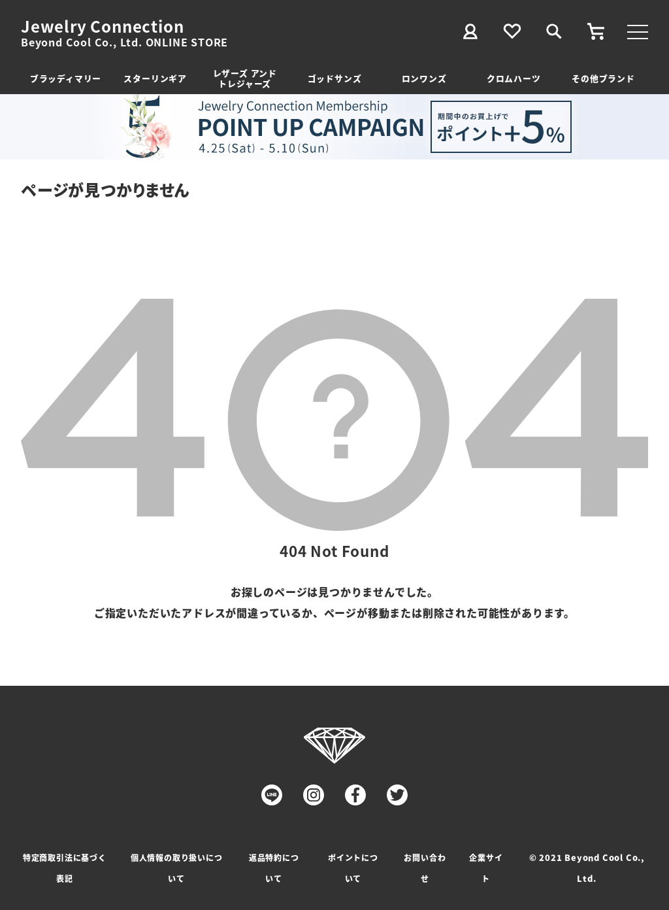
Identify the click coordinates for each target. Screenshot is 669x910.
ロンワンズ (424, 78)
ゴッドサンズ (335, 78)
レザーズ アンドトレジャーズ (245, 78)
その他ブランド (603, 78)
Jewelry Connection (102, 26)
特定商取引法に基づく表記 (64, 868)
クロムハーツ (514, 78)
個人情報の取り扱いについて (177, 868)
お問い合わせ (425, 868)
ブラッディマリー (65, 78)
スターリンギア (155, 78)
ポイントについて (353, 868)
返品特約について (274, 868)
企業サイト (485, 868)
